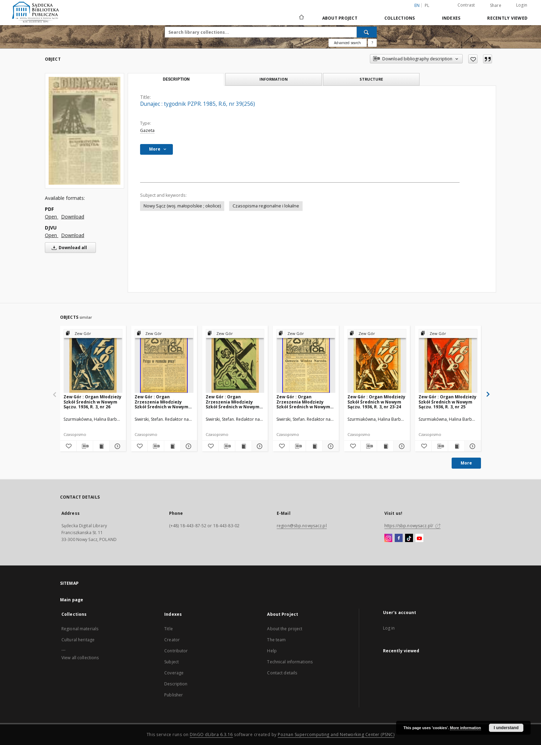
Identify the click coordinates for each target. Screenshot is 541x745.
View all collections (80, 658)
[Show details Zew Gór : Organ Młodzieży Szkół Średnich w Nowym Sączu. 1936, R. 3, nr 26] (117, 446)
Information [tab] (273, 79)
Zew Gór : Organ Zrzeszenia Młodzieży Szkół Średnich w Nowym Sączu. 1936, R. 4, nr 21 (303, 401)
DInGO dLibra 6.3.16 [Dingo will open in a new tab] (211, 734)
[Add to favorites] (473, 58)
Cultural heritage (78, 640)
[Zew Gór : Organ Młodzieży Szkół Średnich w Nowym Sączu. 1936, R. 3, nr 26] (93, 361)
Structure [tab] (371, 79)
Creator (172, 640)
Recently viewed (507, 18)
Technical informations (290, 662)
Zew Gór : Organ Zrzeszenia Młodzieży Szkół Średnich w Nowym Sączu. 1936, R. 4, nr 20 (232, 401)
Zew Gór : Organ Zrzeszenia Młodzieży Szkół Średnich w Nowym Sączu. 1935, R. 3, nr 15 (161, 401)
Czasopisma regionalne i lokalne (266, 206)
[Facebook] (399, 538)
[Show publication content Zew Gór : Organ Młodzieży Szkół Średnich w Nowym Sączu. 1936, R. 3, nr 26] (101, 446)
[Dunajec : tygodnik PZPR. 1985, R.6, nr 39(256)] (84, 130)
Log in (389, 628)
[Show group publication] (93, 333)
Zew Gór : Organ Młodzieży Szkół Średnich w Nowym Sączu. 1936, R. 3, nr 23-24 (376, 401)
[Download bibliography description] (85, 446)
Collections (399, 18)
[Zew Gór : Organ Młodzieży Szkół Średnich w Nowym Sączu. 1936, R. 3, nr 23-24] (377, 361)
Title (168, 629)
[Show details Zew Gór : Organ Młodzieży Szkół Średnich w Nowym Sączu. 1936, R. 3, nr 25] (472, 446)
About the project (284, 629)
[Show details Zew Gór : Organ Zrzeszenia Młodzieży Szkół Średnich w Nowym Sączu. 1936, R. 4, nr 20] (259, 446)
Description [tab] (176, 79)
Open (51, 216)
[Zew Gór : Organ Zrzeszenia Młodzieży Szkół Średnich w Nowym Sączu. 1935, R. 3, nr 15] (164, 361)
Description (175, 684)
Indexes (451, 18)
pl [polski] (427, 5)
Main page (71, 600)
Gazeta (147, 130)
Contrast (466, 5)
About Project (339, 18)
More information (465, 728)
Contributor (176, 651)
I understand (506, 727)
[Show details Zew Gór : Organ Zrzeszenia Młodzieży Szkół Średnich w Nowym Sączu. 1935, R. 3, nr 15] (188, 446)
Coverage (174, 673)
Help (271, 651)
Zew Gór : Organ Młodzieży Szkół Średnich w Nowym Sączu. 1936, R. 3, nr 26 (92, 401)
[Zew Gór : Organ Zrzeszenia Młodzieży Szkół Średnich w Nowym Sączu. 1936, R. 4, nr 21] (306, 361)
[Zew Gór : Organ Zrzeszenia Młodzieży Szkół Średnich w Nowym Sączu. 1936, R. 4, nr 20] (235, 361)
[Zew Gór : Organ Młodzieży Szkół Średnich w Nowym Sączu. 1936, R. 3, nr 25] (448, 361)
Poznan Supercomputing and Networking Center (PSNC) (336, 734)
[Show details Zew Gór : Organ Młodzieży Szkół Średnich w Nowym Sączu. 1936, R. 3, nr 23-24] (401, 446)
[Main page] (301, 17)
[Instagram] (388, 538)
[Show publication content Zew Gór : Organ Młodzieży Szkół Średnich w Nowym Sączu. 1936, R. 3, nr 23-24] (385, 446)
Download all (68, 248)
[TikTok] (409, 538)
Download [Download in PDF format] (72, 216)
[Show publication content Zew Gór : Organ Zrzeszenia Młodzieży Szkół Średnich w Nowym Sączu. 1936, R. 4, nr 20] (243, 446)
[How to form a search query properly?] (372, 43)
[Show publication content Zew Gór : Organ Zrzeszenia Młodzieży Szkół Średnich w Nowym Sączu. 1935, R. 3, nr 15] (172, 446)
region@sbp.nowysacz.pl (302, 526)
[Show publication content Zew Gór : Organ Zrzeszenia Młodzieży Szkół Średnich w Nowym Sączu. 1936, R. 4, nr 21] (314, 446)
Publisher (173, 695)
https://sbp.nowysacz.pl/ (412, 526)
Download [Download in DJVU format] (72, 235)
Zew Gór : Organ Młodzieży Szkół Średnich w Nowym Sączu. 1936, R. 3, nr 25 (447, 401)
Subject (171, 662)
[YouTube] (419, 538)
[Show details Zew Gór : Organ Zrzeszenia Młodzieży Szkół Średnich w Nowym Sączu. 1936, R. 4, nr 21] (330, 446)
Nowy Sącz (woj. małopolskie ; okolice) (182, 206)
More (466, 463)
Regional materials (79, 629)
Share (495, 5)
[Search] (367, 32)
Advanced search (347, 42)
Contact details (282, 673)
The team (276, 640)
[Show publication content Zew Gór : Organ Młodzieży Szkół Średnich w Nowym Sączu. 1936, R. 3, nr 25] (456, 446)
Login (521, 5)
